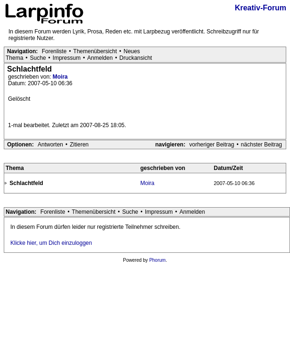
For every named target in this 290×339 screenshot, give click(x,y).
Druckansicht (136, 58)
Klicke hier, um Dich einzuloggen (51, 243)
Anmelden (100, 58)
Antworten (50, 144)
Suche (38, 58)
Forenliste (54, 51)
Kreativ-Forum (260, 8)
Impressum (67, 58)
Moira (60, 76)
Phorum (157, 260)
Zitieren (79, 144)
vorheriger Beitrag (211, 144)
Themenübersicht (95, 51)
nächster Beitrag (261, 144)
